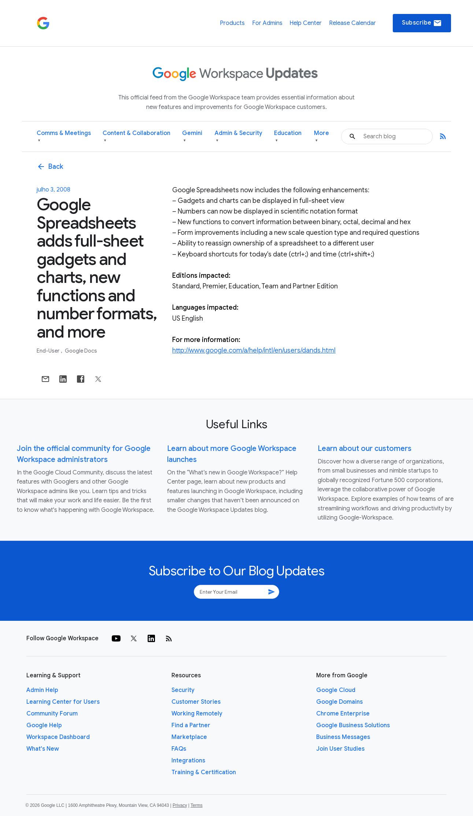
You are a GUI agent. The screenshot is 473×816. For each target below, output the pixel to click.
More (321, 136)
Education (288, 136)
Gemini (192, 136)
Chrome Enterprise (343, 713)
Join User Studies (340, 749)
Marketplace (189, 737)
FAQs (178, 749)
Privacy (180, 805)
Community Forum (52, 713)
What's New (42, 749)
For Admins (267, 23)
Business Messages (343, 737)
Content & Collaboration (136, 136)
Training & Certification (203, 772)
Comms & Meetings (64, 136)
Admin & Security (238, 136)
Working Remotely (196, 713)
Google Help (44, 725)
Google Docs (81, 350)
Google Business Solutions (353, 725)
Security (183, 690)
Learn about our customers (364, 448)
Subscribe (422, 23)
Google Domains (339, 702)
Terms (197, 805)
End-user (48, 350)
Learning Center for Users (63, 702)
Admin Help (42, 690)
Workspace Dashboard (58, 737)
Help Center (305, 23)
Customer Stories (196, 702)
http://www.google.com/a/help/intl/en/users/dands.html (254, 350)
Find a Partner (190, 725)
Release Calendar (352, 23)
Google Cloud (335, 690)
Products (232, 23)
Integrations (188, 760)
